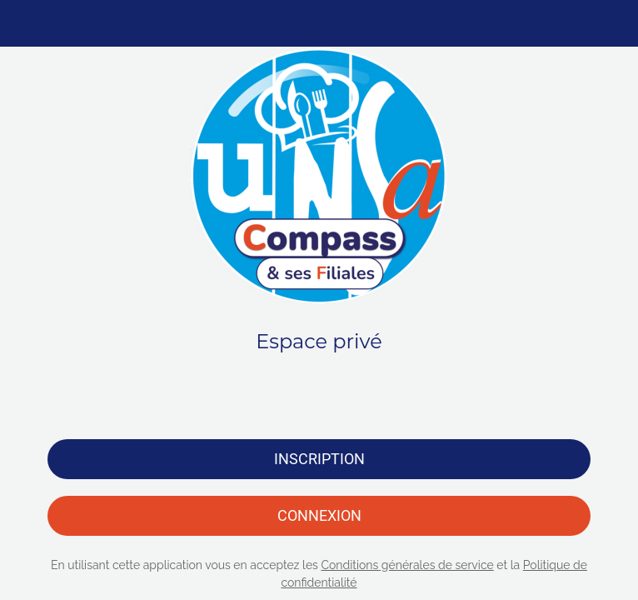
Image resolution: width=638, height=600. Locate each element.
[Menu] (23, 23)
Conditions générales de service (407, 565)
